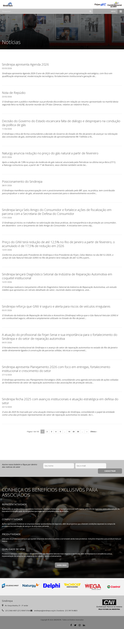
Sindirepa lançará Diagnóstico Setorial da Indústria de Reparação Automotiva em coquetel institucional (57, 276)
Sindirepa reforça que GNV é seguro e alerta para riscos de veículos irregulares (56, 306)
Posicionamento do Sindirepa (22, 181)
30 (78, 431)
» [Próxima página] (86, 431)
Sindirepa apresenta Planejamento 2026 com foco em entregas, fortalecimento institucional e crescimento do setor (56, 369)
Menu (117, 11)
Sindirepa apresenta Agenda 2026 (25, 64)
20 (73, 431)
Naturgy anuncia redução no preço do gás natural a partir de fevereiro (50, 153)
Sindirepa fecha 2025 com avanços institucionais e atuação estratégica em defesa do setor (60, 401)
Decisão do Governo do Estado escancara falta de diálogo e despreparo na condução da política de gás (61, 123)
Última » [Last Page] (93, 431)
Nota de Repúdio (13, 92)
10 (69, 431)
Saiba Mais (62, 565)
